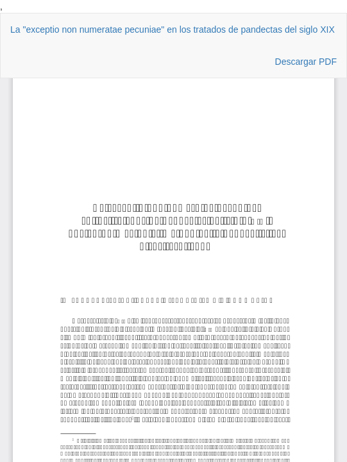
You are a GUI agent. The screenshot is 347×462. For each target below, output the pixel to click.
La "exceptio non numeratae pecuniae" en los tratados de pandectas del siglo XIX (172, 29)
